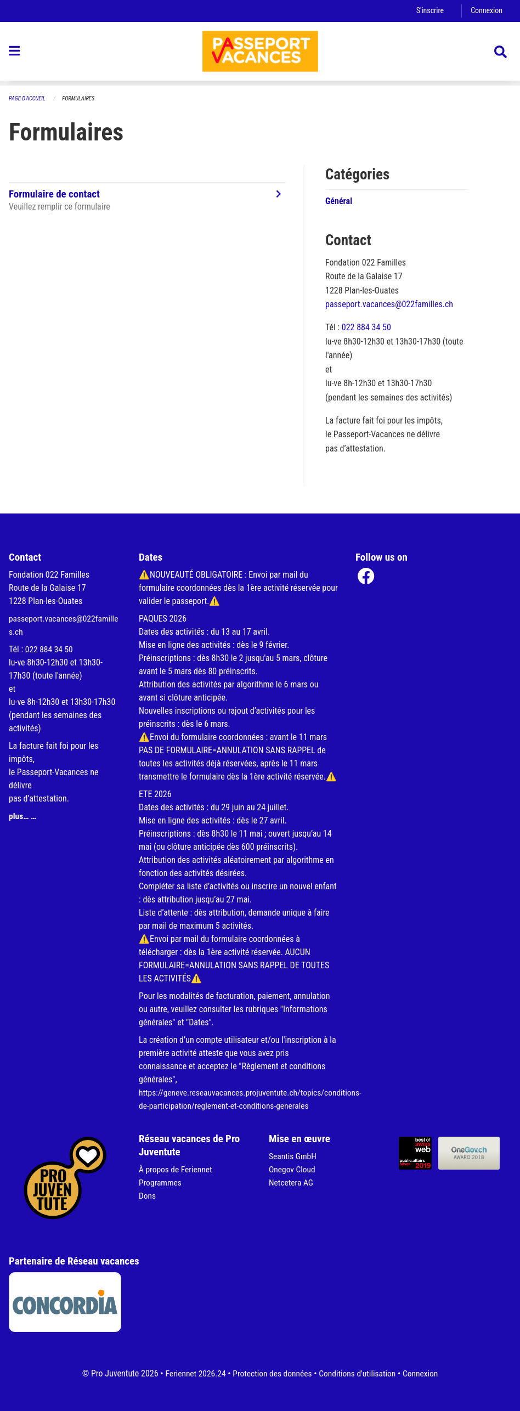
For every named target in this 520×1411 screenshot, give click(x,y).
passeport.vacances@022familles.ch (389, 305)
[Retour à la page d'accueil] (260, 53)
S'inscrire (428, 10)
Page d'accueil (28, 98)
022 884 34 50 (366, 328)
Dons (147, 1195)
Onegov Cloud (293, 1169)
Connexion (486, 10)
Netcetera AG (292, 1182)
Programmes (161, 1182)
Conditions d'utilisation (359, 1373)
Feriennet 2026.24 (192, 1373)
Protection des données (271, 1373)
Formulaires (81, 98)
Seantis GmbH (293, 1156)
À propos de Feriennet (176, 1169)
